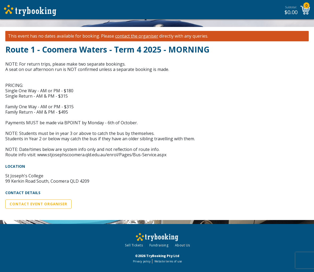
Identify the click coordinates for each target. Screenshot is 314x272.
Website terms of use (168, 261)
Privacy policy (142, 261)
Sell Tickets (134, 245)
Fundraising (159, 245)
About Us (182, 245)
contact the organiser (136, 36)
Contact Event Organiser (38, 204)
